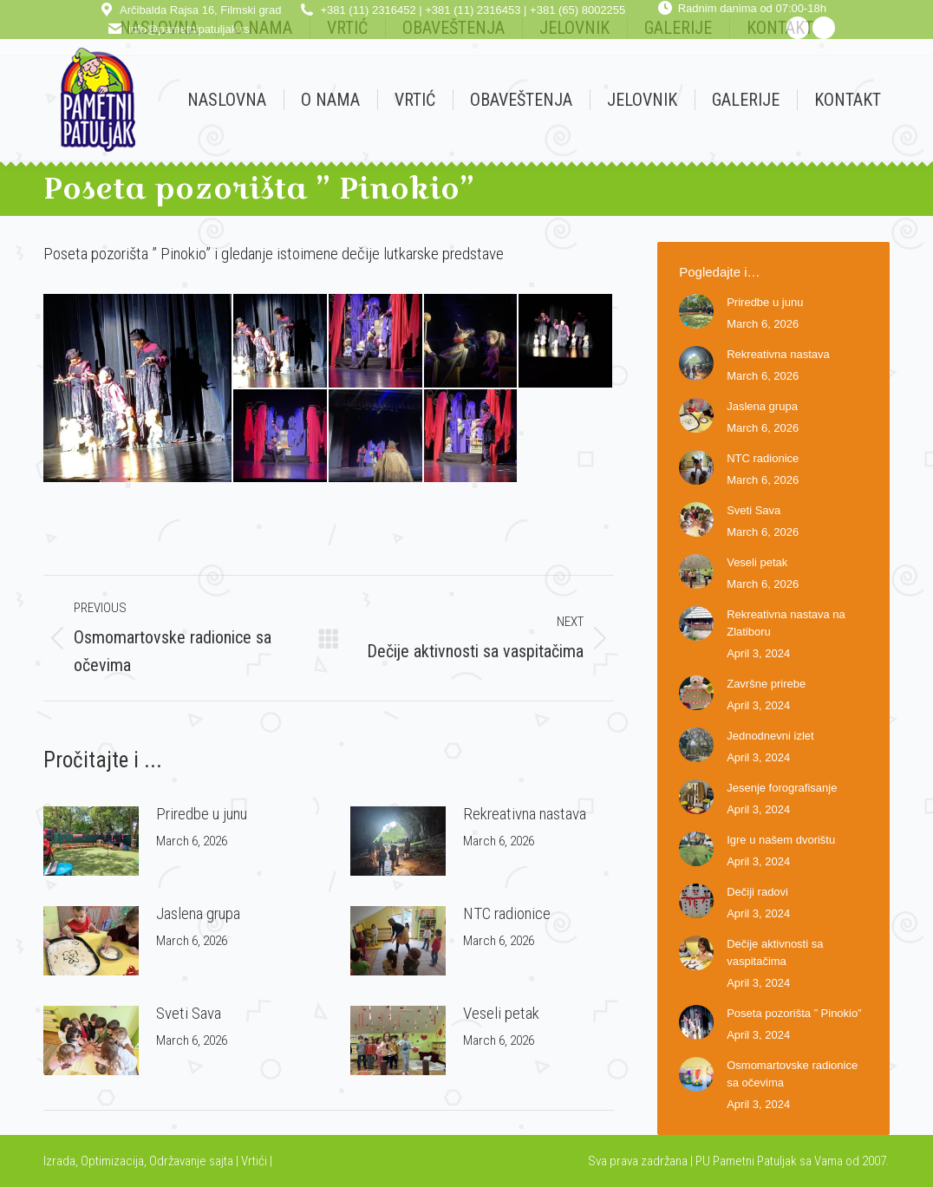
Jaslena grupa (198, 913)
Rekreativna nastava (524, 814)
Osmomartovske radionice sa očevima (792, 1074)
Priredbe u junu (201, 814)
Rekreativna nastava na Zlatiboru (786, 623)
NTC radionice (507, 913)
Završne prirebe (766, 683)
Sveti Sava (188, 1013)
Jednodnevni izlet (770, 735)
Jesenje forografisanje (782, 787)
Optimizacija (112, 1161)
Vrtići (255, 1161)
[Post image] (91, 841)
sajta (221, 1161)
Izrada (59, 1161)
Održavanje (177, 1161)
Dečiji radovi (757, 891)
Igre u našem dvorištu (781, 839)
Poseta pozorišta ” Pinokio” (794, 1013)
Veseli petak (501, 1013)
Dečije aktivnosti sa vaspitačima (775, 952)
